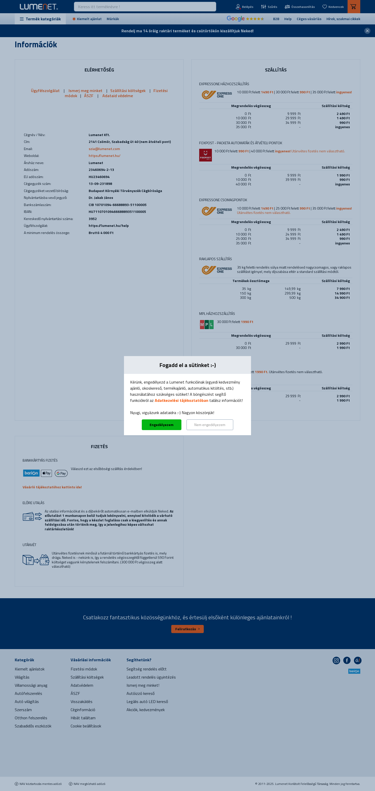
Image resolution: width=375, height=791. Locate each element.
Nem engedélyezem (209, 424)
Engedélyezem (162, 424)
